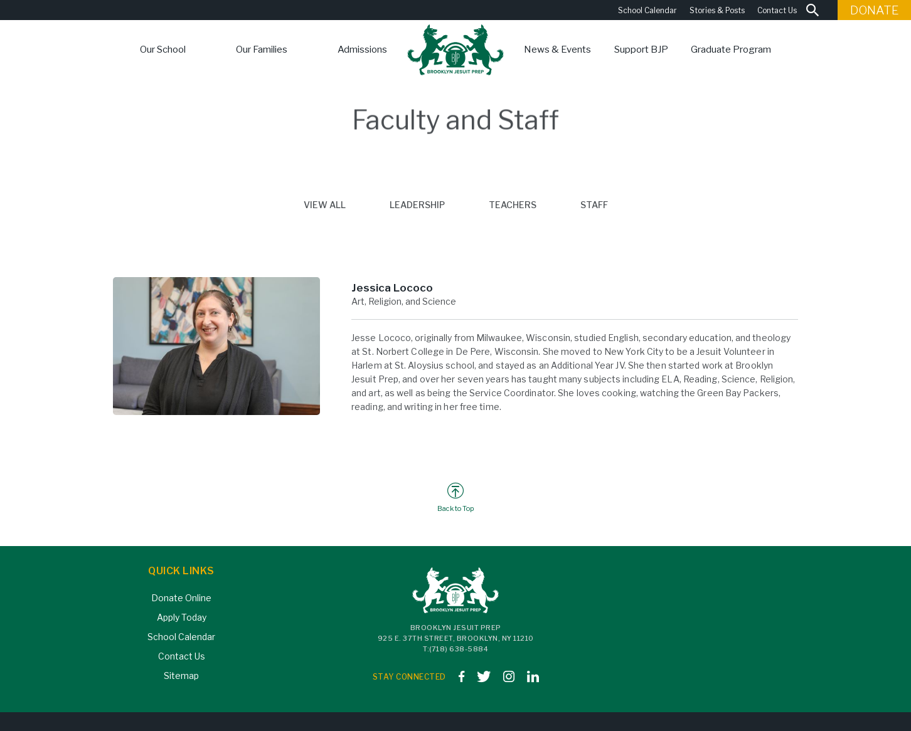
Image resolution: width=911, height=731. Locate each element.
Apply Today (181, 617)
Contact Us (777, 10)
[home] (455, 49)
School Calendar (647, 10)
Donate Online (181, 597)
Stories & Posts (717, 10)
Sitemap (181, 675)
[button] (163, 49)
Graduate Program (731, 49)
